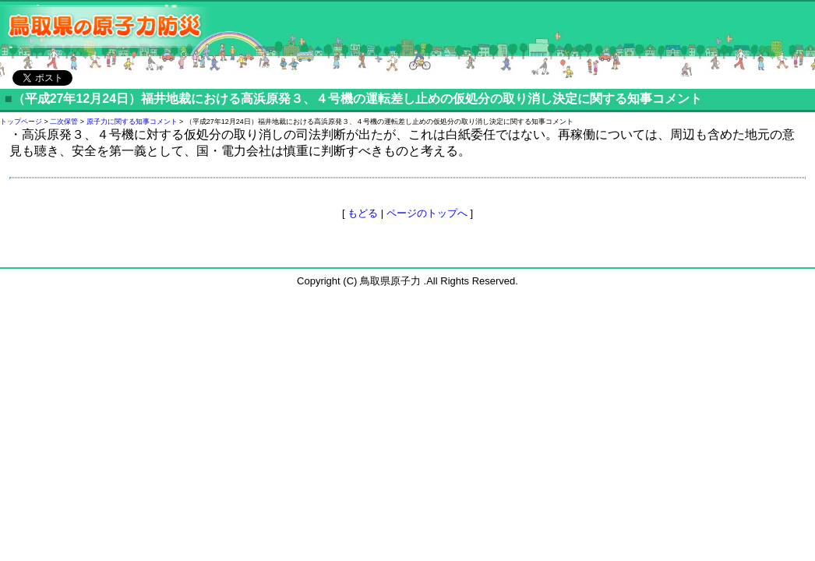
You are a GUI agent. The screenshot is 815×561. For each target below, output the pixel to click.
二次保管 (64, 121)
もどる (363, 213)
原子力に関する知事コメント (132, 121)
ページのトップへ (426, 213)
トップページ (21, 121)
